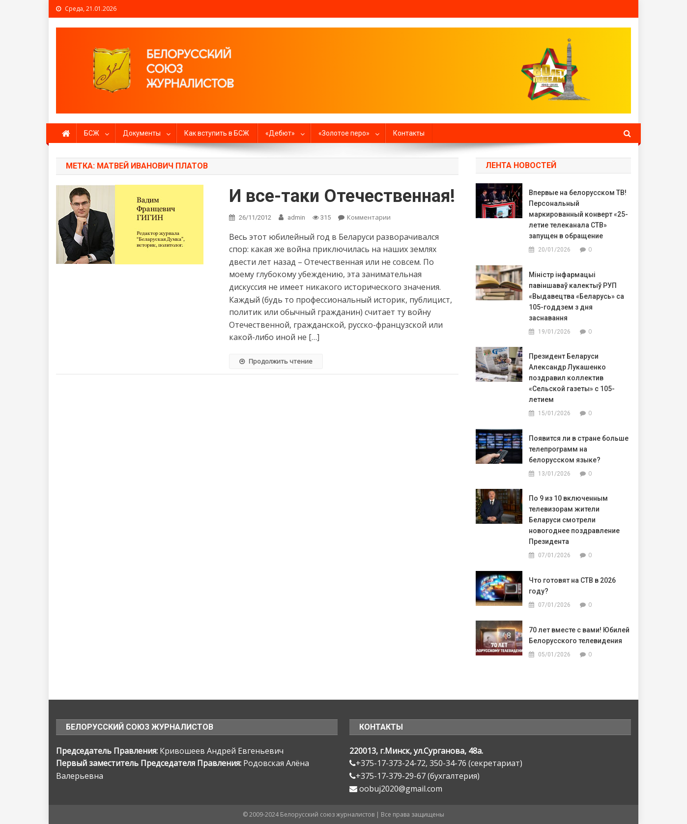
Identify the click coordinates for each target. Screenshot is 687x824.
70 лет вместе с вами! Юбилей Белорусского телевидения (579, 635)
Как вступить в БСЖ (216, 133)
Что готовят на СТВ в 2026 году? (572, 585)
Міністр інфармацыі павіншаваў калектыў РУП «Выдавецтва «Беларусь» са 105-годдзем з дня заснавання (576, 296)
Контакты (409, 133)
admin (296, 217)
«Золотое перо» (344, 133)
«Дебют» (280, 133)
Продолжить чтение (276, 361)
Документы (142, 133)
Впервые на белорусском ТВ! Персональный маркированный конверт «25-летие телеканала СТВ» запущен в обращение (578, 214)
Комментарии (369, 217)
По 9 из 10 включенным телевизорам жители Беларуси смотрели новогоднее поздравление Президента (574, 519)
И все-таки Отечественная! (342, 196)
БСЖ (91, 133)
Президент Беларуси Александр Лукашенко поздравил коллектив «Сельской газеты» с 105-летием (572, 377)
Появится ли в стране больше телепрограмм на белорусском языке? (579, 449)
